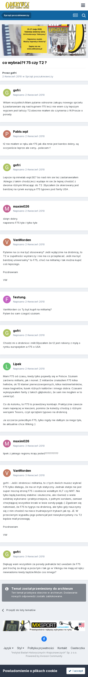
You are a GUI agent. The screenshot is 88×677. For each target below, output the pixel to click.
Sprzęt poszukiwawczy (39, 76)
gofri (13, 72)
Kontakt (62, 648)
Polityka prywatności (41, 648)
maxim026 (21, 206)
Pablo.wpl (20, 131)
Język (8, 648)
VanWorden (22, 240)
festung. (19, 297)
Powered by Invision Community (44, 656)
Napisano (29, 94)
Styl (20, 648)
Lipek (17, 364)
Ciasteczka (78, 648)
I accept (76, 670)
